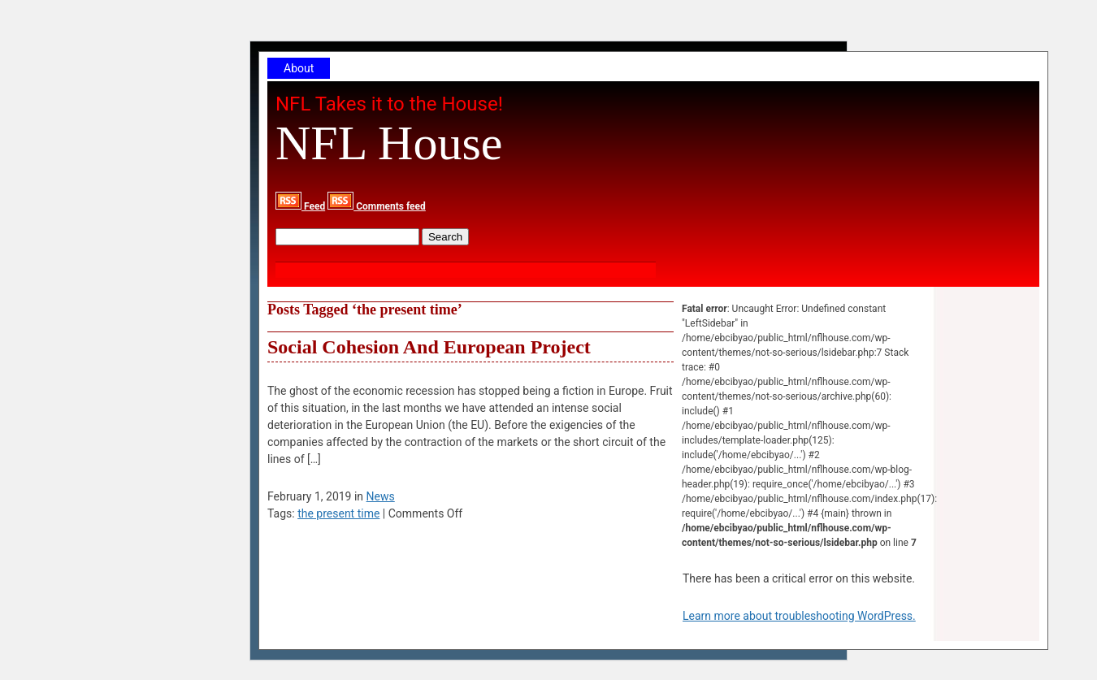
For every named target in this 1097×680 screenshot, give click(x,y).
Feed (300, 206)
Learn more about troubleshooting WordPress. (799, 615)
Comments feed (376, 206)
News (380, 496)
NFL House (388, 143)
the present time (338, 513)
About (299, 68)
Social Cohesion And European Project (429, 346)
